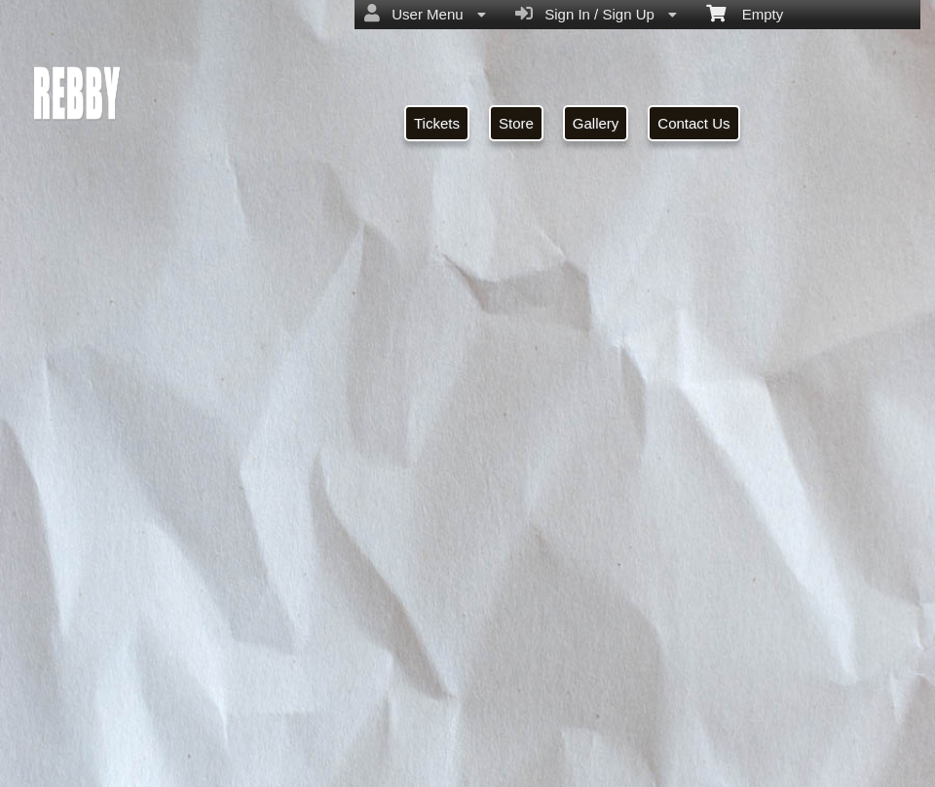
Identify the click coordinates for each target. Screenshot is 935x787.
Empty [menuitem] (744, 12)
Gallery (596, 123)
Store (516, 123)
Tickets (437, 123)
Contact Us (693, 123)
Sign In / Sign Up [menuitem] (596, 13)
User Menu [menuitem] (425, 13)
